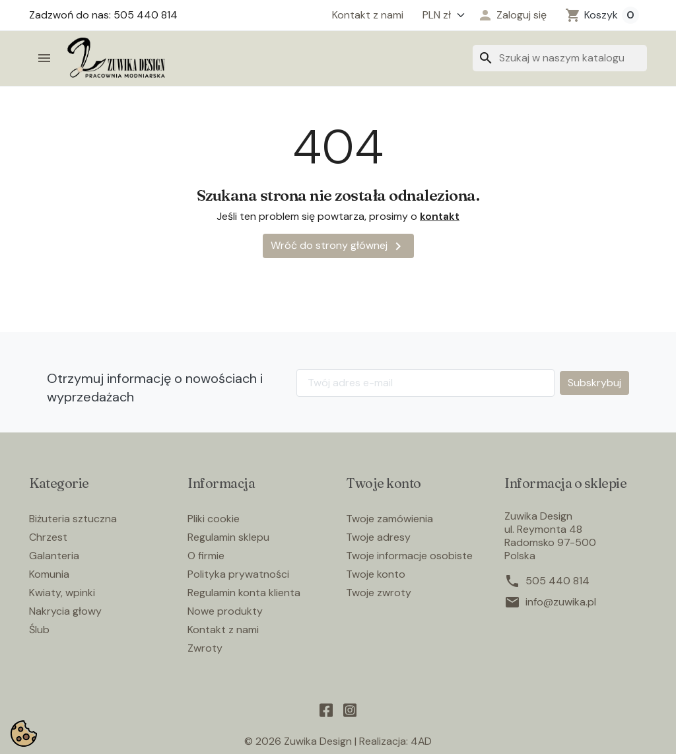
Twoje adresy (378, 537)
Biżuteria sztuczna (73, 519)
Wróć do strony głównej (338, 246)
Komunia (49, 574)
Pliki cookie (213, 519)
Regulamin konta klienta (243, 593)
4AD (421, 741)
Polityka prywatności (238, 574)
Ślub (39, 629)
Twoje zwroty (378, 593)
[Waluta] (440, 15)
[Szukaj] (560, 58)
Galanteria (54, 556)
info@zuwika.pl (560, 602)
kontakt (439, 216)
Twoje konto (375, 574)
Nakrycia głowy (65, 611)
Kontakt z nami (367, 15)
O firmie (205, 556)
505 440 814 (557, 581)
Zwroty (204, 648)
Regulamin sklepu (228, 537)
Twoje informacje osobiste (409, 556)
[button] (512, 15)
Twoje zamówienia (389, 519)
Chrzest (48, 537)
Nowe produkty (225, 611)
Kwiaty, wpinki (62, 593)
